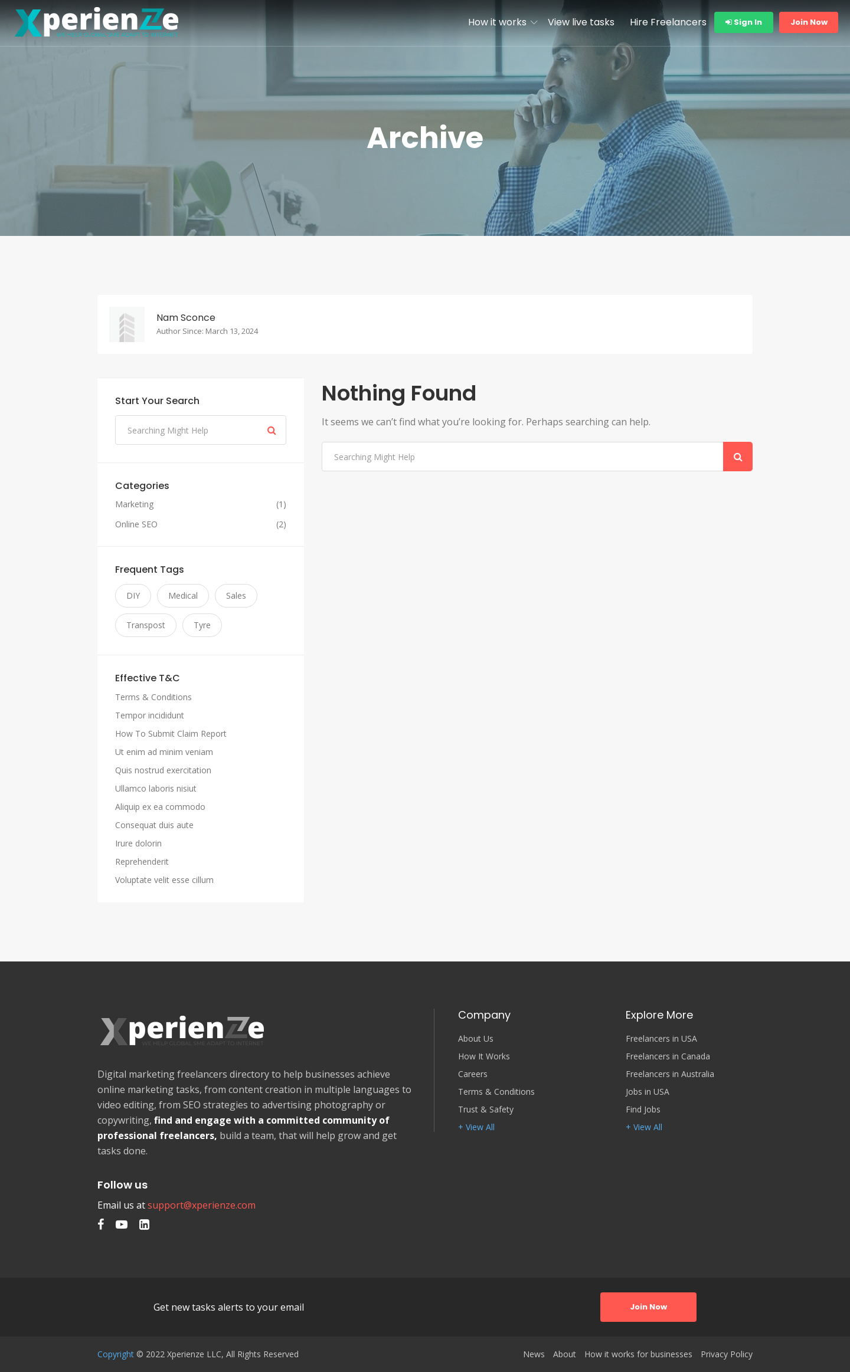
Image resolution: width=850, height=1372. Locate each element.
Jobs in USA (647, 1092)
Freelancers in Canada (668, 1056)
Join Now (809, 22)
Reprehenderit (142, 861)
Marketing (134, 504)
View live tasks (581, 22)
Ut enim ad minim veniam (164, 751)
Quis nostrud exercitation (163, 770)
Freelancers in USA (661, 1038)
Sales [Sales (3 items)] (236, 595)
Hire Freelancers (668, 22)
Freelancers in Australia (670, 1074)
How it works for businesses (638, 1354)
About (564, 1354)
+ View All (476, 1127)
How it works (497, 22)
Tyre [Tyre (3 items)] (202, 625)
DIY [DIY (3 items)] (133, 595)
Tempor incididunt (149, 715)
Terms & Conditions (153, 697)
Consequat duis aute (154, 825)
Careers (473, 1074)
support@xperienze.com (202, 1205)
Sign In (743, 22)
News (534, 1354)
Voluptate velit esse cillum (164, 879)
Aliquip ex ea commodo (160, 806)
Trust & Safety (486, 1109)
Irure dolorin (138, 843)
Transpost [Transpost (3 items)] (145, 625)
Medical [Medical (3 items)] (183, 595)
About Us (475, 1038)
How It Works (484, 1056)
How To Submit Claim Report (171, 733)
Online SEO (136, 524)
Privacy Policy (727, 1354)
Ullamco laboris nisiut (156, 788)
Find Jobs (643, 1109)
